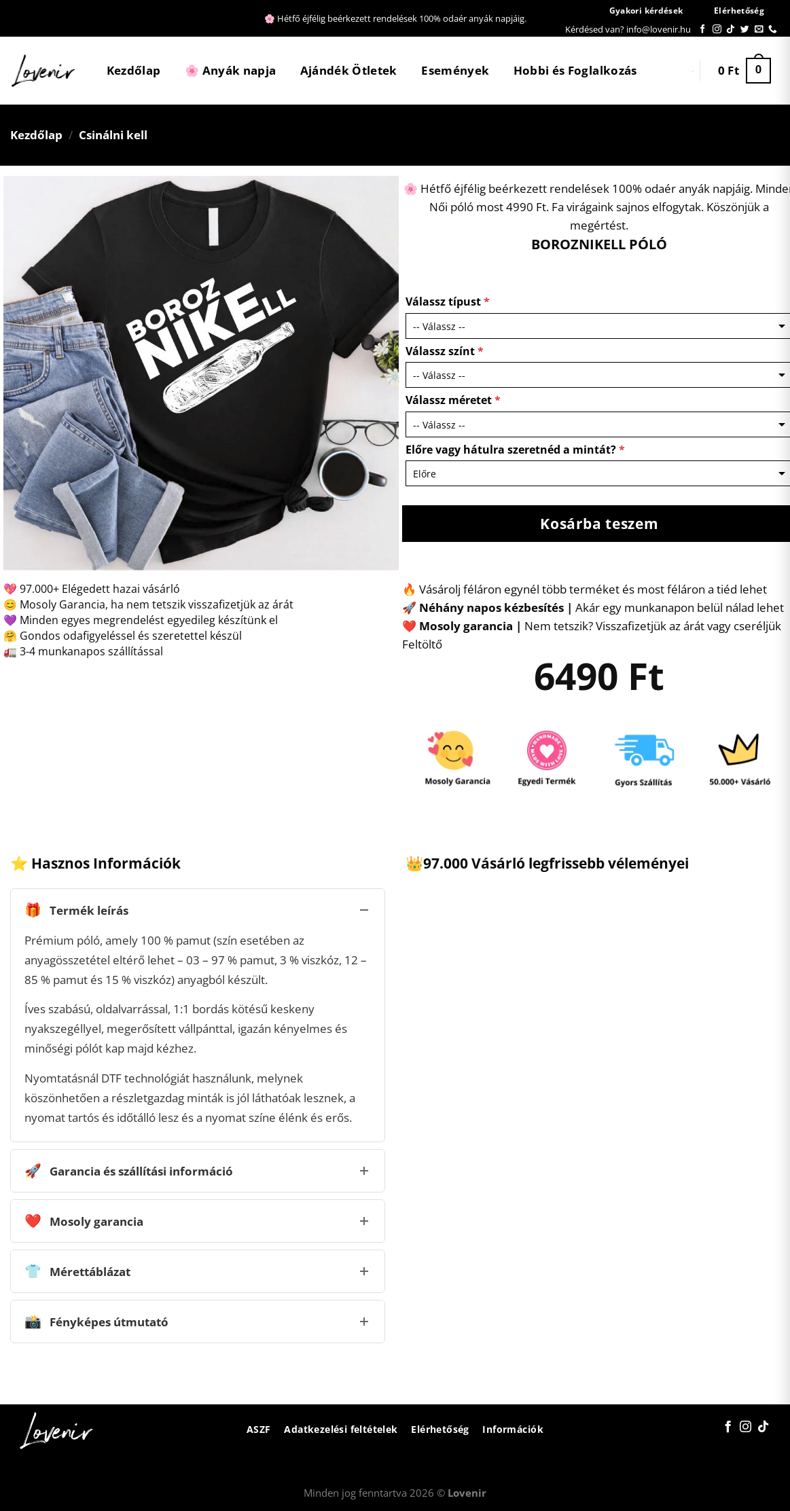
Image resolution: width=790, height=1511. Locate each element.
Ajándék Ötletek (348, 70)
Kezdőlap (134, 70)
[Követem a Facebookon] (702, 29)
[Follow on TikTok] (730, 29)
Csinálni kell (113, 135)
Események (455, 70)
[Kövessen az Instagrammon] (717, 29)
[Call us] (772, 29)
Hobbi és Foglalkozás (575, 70)
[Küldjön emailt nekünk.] (759, 29)
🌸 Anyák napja (230, 70)
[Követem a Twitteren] (744, 29)
